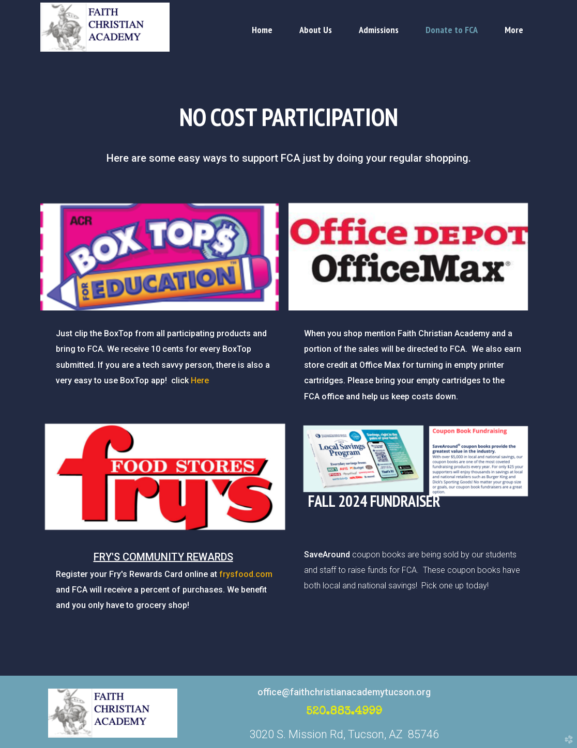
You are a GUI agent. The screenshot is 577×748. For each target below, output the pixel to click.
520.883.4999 (344, 712)
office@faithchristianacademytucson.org (344, 692)
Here (192, 380)
